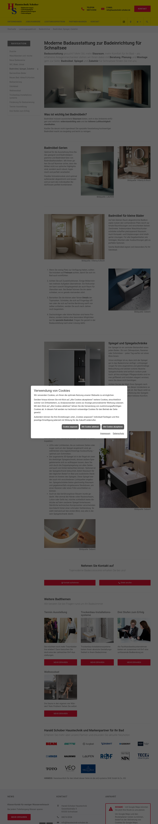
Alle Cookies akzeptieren (113, 427)
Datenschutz (118, 433)
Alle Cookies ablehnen (90, 427)
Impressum (105, 433)
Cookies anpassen (70, 427)
